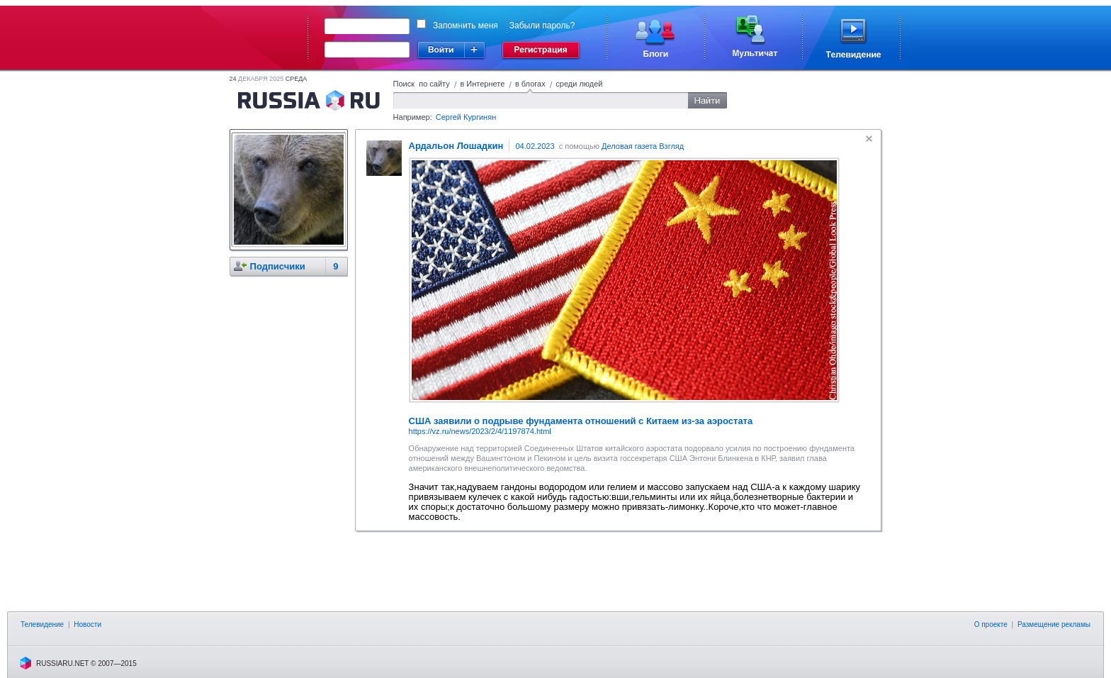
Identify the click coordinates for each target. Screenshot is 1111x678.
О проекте (991, 624)
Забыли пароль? (542, 25)
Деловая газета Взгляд (643, 146)
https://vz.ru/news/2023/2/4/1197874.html (480, 431)
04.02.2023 (534, 146)
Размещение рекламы (1053, 624)
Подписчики (277, 266)
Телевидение (42, 624)
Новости (87, 624)
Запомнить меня (465, 25)
